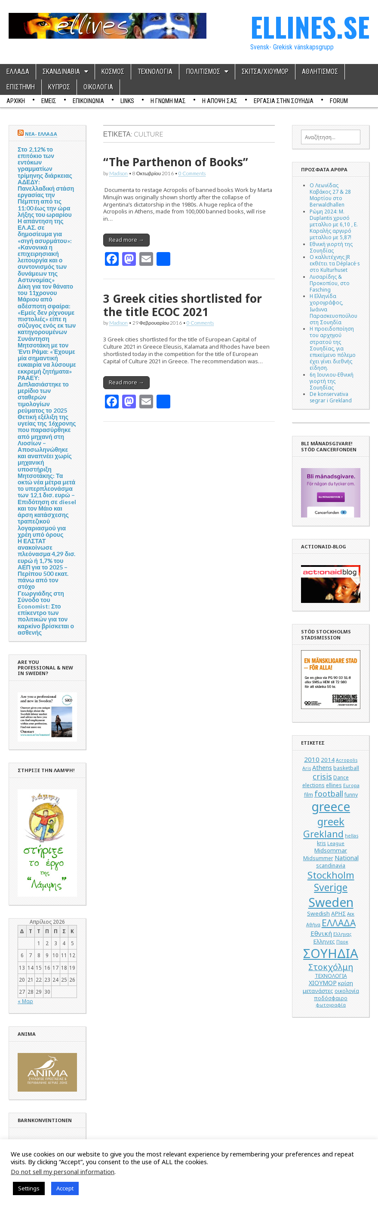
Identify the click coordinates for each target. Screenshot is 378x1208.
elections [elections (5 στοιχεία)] (313, 785)
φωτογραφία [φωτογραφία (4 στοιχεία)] (331, 1005)
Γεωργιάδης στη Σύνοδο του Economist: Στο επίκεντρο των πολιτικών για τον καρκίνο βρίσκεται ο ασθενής (46, 613)
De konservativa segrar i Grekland (331, 397)
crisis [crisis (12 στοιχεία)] (322, 776)
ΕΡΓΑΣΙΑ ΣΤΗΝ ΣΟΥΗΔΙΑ (283, 100)
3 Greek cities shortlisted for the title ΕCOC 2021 (182, 305)
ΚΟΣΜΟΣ (112, 72)
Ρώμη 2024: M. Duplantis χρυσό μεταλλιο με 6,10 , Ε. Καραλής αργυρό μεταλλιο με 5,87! (334, 224)
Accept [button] (65, 1188)
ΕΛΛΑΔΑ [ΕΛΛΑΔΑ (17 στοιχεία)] (339, 923)
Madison (118, 173)
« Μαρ (25, 1001)
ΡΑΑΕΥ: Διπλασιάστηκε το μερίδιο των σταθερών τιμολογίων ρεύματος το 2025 (43, 394)
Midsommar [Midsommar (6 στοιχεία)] (330, 850)
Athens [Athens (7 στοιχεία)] (322, 768)
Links (127, 100)
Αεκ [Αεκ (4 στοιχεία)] (350, 914)
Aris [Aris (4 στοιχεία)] (306, 768)
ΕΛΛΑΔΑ (17, 72)
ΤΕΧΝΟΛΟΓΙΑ (155, 72)
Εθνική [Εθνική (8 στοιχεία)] (321, 933)
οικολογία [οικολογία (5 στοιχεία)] (347, 991)
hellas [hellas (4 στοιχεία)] (351, 836)
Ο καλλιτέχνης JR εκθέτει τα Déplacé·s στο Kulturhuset (335, 263)
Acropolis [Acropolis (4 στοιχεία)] (346, 760)
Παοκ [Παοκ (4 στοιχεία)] (342, 942)
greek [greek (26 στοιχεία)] (330, 821)
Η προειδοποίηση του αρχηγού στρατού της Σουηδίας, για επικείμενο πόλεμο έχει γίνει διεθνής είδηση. (333, 348)
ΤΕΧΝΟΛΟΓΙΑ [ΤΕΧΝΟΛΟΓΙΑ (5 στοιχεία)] (331, 976)
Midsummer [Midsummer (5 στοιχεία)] (318, 858)
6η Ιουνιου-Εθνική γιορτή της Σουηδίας (331, 381)
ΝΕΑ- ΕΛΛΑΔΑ (41, 134)
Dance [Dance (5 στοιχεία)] (341, 777)
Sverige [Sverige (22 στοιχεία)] (330, 887)
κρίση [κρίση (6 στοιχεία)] (345, 983)
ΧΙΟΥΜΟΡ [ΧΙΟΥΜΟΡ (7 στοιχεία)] (323, 983)
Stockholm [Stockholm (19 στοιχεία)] (330, 875)
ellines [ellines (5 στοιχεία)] (334, 785)
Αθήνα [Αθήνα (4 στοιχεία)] (313, 925)
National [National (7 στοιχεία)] (347, 858)
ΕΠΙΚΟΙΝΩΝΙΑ (88, 100)
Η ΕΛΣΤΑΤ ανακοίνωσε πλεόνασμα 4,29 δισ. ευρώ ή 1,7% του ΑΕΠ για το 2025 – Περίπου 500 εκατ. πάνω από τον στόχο (47, 563)
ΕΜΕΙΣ (48, 100)
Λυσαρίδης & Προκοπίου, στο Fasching (330, 283)
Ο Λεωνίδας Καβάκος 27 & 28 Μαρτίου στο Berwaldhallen (330, 195)
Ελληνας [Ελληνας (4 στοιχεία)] (342, 934)
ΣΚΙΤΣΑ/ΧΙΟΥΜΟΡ (265, 72)
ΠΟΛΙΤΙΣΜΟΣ (203, 72)
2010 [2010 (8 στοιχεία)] (312, 759)
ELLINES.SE (309, 26)
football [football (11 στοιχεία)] (328, 793)
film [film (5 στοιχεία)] (308, 794)
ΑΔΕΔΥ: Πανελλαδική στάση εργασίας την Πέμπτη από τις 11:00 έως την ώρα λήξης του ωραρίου (46, 198)
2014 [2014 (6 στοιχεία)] (328, 760)
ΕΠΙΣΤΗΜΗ (20, 87)
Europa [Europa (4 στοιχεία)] (351, 785)
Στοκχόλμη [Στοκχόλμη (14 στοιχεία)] (330, 967)
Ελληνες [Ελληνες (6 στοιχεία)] (324, 941)
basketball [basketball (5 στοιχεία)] (346, 768)
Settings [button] (29, 1188)
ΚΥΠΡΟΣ (59, 87)
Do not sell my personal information (62, 1171)
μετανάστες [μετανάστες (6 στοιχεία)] (318, 991)
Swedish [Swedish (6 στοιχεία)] (318, 913)
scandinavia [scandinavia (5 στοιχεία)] (330, 865)
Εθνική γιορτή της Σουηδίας (331, 247)
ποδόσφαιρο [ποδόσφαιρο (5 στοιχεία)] (330, 998)
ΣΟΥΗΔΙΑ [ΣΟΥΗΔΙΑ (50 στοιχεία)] (330, 953)
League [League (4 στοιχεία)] (335, 843)
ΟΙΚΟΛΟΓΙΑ (98, 87)
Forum (339, 100)
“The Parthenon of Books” (175, 162)
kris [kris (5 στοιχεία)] (321, 843)
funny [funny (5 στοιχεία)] (351, 794)
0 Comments (192, 173)
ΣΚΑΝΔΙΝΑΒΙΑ (61, 72)
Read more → (126, 239)
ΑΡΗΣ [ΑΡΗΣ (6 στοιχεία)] (338, 913)
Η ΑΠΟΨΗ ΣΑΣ (219, 100)
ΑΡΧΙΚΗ (15, 100)
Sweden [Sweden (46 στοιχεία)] (330, 902)
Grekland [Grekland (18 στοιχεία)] (323, 834)
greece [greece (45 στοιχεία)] (330, 806)
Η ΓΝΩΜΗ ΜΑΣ (168, 100)
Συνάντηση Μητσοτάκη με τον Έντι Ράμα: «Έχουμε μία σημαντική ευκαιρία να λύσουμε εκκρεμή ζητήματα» (47, 355)
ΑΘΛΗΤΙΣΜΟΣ (320, 72)
